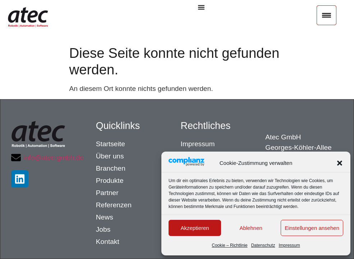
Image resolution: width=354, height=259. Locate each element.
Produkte (110, 180)
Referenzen (114, 205)
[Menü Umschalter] (201, 7)
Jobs (103, 229)
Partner (107, 192)
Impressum (289, 245)
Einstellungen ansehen (312, 228)
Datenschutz (263, 245)
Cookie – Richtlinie (229, 245)
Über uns (110, 156)
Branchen (110, 168)
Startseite (110, 144)
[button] (339, 163)
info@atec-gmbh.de (53, 157)
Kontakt (107, 241)
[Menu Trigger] (326, 15)
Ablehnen (250, 228)
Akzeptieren (194, 228)
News (104, 217)
